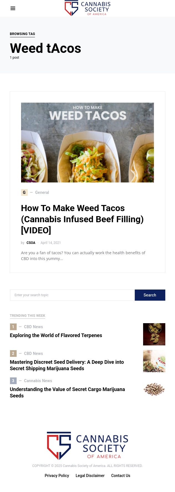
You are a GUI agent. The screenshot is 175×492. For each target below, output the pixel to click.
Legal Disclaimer (90, 475)
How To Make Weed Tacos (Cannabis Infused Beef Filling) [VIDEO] (82, 219)
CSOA (31, 243)
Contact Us (120, 475)
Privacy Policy (57, 475)
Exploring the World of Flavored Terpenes (56, 335)
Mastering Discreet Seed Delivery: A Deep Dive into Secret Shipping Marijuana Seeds (67, 365)
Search (150, 295)
